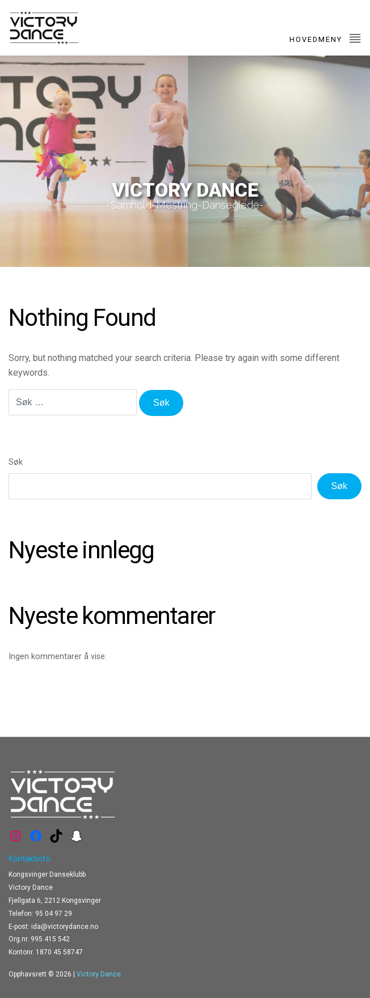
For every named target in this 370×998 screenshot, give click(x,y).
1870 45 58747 (59, 952)
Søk (16, 462)
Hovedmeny (325, 38)
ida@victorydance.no (64, 927)
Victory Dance (99, 974)
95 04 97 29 (53, 914)
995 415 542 (50, 939)
